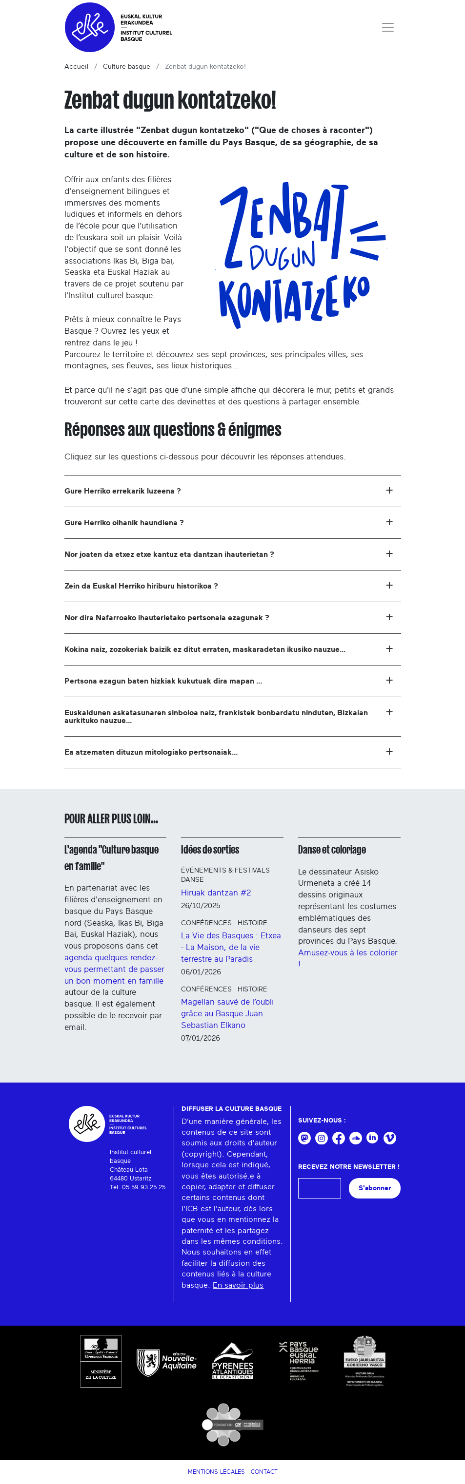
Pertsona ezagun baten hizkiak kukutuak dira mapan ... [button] (228, 679)
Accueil (76, 66)
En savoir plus (238, 1285)
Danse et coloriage (332, 850)
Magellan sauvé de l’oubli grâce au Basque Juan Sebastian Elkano (227, 1013)
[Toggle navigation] (388, 27)
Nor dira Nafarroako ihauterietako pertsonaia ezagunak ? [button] (228, 616)
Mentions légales (216, 1472)
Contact (264, 1472)
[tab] (232, 491)
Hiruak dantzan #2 (216, 893)
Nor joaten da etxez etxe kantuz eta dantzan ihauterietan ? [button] (228, 553)
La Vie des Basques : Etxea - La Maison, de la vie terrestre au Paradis (231, 947)
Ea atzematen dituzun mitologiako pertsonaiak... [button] (228, 750)
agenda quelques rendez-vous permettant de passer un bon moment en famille (114, 969)
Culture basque (126, 66)
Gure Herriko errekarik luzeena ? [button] (228, 489)
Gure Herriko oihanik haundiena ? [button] (228, 521)
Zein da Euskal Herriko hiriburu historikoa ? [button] (228, 584)
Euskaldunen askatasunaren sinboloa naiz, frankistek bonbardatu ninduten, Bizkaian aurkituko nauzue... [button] (228, 714)
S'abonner (375, 1188)
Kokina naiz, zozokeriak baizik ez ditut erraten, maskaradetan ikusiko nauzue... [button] (228, 648)
